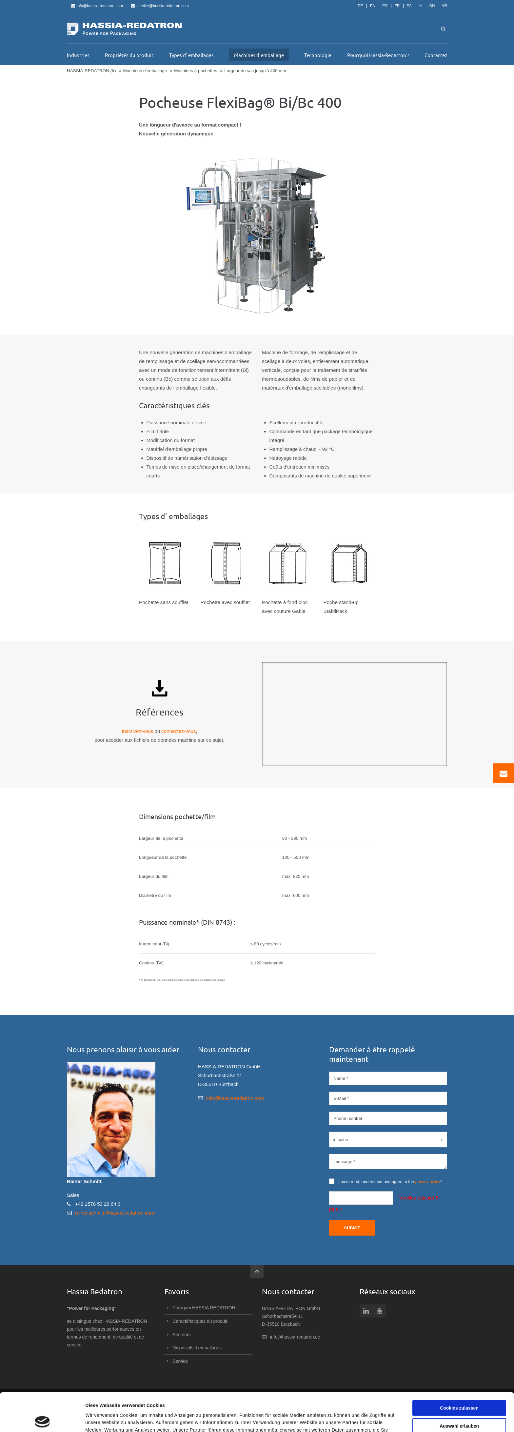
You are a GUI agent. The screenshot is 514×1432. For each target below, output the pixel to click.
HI (421, 6)
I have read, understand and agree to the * (385, 1181)
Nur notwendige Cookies (459, 1405)
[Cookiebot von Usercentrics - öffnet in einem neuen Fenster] (42, 1419)
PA (409, 6)
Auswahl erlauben (459, 1387)
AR (444, 6)
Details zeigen (336, 1419)
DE (360, 6)
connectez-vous (178, 731)
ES (385, 6)
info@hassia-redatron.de (295, 1337)
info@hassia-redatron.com (97, 6)
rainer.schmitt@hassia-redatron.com (114, 1213)
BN (432, 6)
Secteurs (182, 1334)
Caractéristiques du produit (200, 1321)
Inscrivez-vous (137, 731)
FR (397, 6)
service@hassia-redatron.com (160, 6)
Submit (352, 1227)
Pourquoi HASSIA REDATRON (204, 1307)
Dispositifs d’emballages (197, 1347)
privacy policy (428, 1181)
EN (373, 6)
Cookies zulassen (459, 1369)
